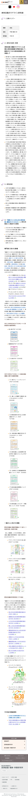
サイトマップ (21, 755)
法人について (5, 777)
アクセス (4, 770)
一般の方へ (5, 788)
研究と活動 (14, 777)
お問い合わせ (7, 755)
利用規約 (7, 758)
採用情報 (17, 779)
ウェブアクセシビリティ (7, 760)
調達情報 (4, 782)
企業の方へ (14, 786)
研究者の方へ (5, 786)
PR (11, 779)
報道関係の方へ (14, 788)
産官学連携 (5, 779)
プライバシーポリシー (21, 758)
